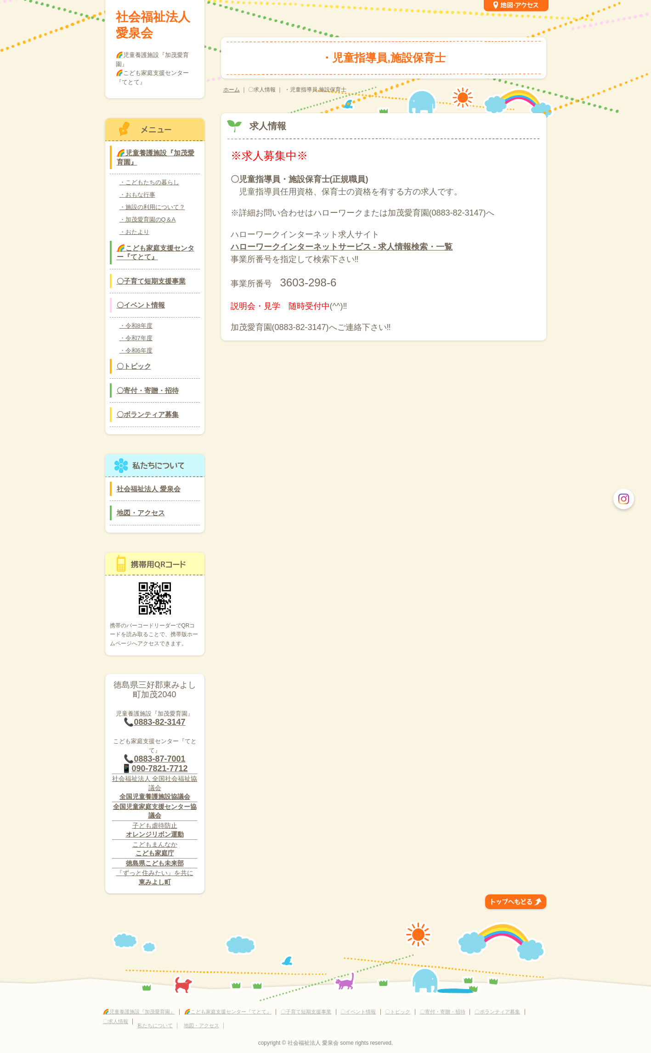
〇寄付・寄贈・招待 (148, 390)
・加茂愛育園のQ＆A (147, 219)
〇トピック (134, 366)
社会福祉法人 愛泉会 (153, 25)
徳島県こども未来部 (155, 863)
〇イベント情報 (141, 305)
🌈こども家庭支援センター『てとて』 (155, 252)
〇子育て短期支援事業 (151, 281)
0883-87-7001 (159, 758)
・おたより (134, 231)
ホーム (231, 89)
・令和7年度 (136, 338)
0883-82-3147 (159, 722)
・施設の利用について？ (152, 207)
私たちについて (155, 1025)
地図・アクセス (141, 513)
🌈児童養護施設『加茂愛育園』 (155, 157)
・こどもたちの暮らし (149, 182)
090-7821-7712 (159, 768)
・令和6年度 (136, 350)
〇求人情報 (115, 1021)
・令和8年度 (136, 325)
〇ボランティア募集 (148, 414)
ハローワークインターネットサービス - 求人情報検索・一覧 (342, 246)
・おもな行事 (137, 194)
